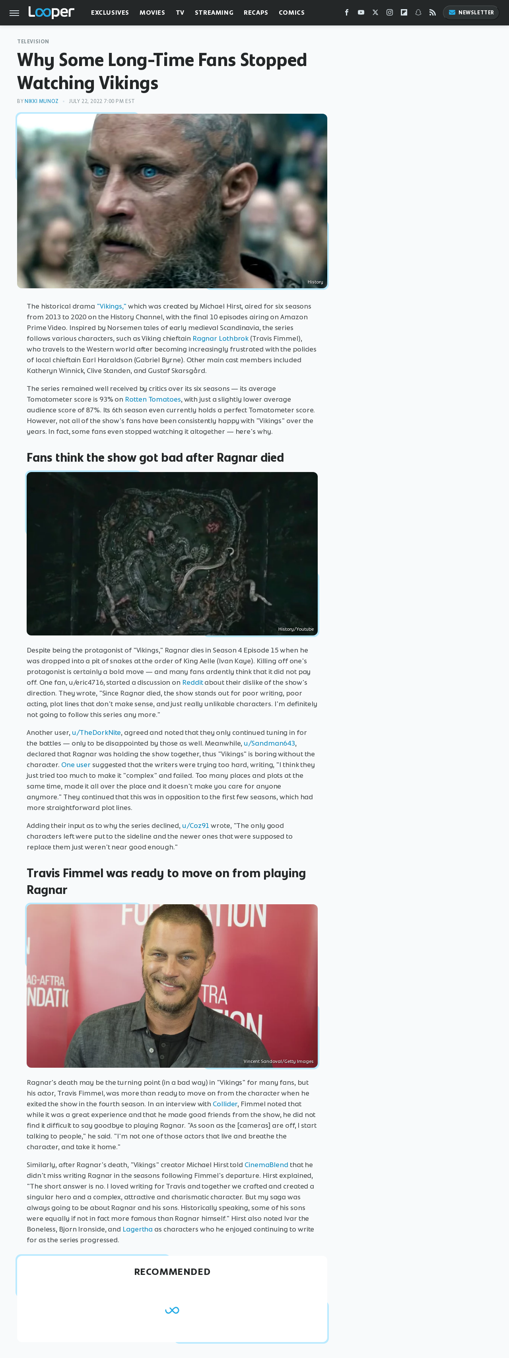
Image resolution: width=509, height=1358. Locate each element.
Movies (152, 12)
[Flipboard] (404, 14)
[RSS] (433, 14)
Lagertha (137, 1229)
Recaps (256, 12)
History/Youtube (296, 629)
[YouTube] (361, 14)
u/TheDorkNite (96, 732)
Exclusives (110, 12)
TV (180, 12)
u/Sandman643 (269, 743)
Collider (225, 1104)
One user (76, 764)
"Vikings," (111, 306)
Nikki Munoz (42, 101)
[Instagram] (390, 14)
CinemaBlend (266, 1165)
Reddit (192, 682)
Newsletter (471, 12)
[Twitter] (375, 14)
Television (33, 41)
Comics (292, 12)
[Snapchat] (418, 14)
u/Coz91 (195, 825)
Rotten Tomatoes (153, 399)
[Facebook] (347, 14)
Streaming (214, 12)
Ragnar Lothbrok (220, 338)
